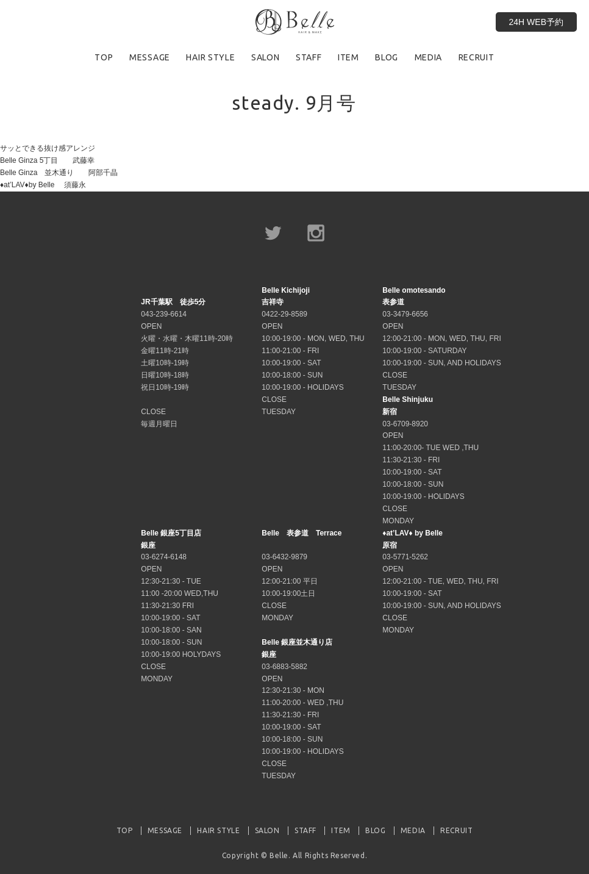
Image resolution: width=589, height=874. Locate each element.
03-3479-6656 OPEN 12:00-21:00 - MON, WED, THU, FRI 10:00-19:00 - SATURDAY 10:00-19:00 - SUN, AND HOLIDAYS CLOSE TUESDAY (441, 339)
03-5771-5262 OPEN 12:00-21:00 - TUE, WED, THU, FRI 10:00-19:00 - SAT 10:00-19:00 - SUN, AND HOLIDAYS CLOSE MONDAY (441, 581)
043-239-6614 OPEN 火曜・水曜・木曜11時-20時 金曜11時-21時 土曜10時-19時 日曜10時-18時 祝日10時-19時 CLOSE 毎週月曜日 (187, 363)
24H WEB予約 (536, 22)
